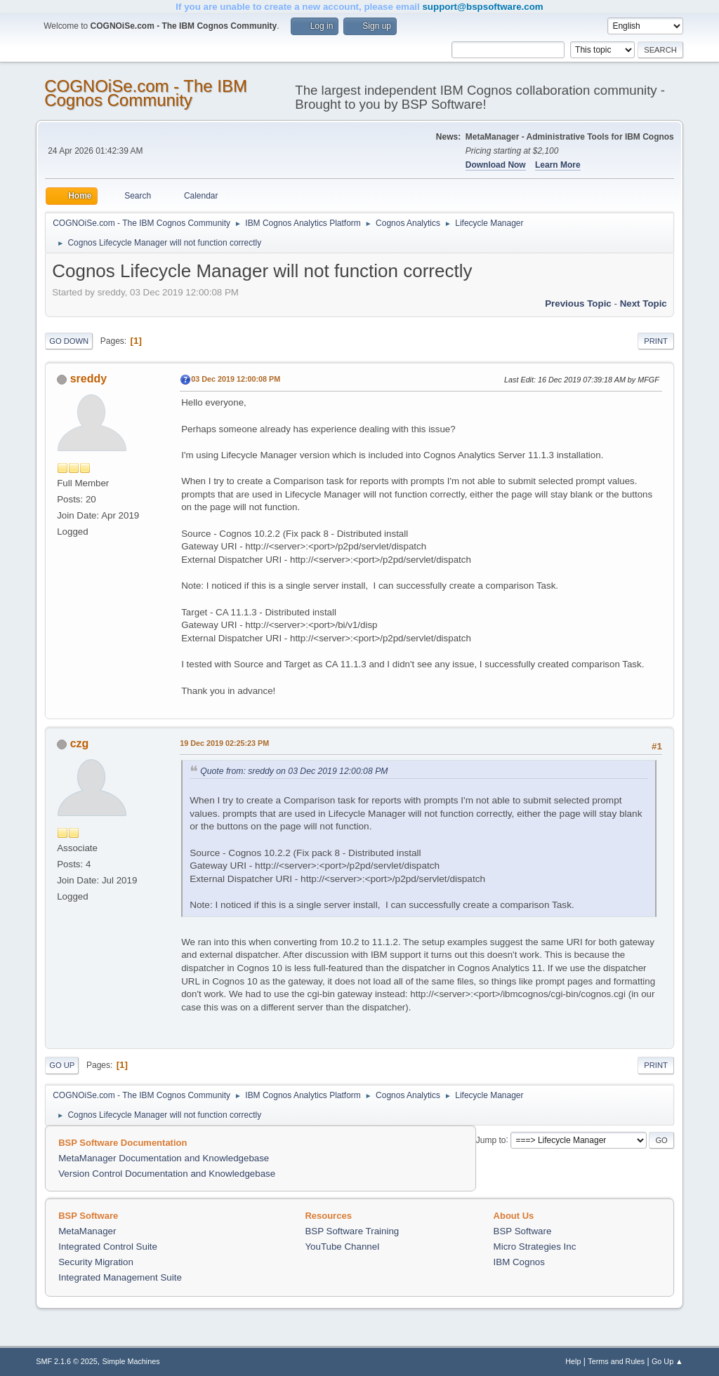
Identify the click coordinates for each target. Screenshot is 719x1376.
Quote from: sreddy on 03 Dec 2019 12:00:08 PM (294, 771)
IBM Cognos (519, 1262)
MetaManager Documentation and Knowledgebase (163, 1158)
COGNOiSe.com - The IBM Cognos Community (145, 92)
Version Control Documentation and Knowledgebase (166, 1173)
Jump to (491, 1139)
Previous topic (578, 303)
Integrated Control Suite (107, 1246)
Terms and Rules (616, 1361)
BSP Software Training (352, 1231)
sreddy (88, 379)
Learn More (558, 165)
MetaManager (87, 1231)
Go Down (68, 341)
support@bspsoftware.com (482, 6)
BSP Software (523, 1231)
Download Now (496, 165)
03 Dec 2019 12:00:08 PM (235, 379)
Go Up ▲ (667, 1361)
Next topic (643, 303)
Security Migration (95, 1262)
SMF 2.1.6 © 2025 (67, 1361)
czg (79, 743)
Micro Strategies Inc (535, 1246)
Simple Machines (131, 1361)
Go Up (61, 1065)
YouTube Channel (342, 1246)
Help (573, 1361)
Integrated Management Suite (120, 1277)
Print (656, 341)
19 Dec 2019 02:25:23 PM (224, 743)
